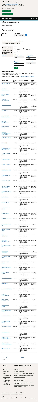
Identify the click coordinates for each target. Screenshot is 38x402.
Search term (4, 33)
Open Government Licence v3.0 (20, 397)
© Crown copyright (32, 398)
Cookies (11, 392)
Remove (4, 55)
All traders (19, 49)
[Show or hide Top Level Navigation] (33, 18)
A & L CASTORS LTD (6, 83)
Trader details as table (7, 41)
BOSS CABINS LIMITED (6, 137)
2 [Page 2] (6, 357)
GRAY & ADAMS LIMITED (6, 218)
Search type (17, 33)
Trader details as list (18, 41)
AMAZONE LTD (5, 110)
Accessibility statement (22, 392)
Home (3, 25)
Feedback (20, 394)
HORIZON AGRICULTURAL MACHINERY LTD (5, 236)
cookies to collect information (11, 4)
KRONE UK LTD (5, 283)
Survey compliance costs (19, 377)
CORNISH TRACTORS (6, 164)
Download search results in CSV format (11, 43)
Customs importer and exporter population (23, 375)
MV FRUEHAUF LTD (5, 332)
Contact (15, 392)
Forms (4, 373)
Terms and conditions (6, 394)
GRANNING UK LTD (5, 213)
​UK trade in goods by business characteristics (24, 373)
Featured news (6, 369)
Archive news (6, 371)
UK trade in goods (18, 369)
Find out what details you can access (27, 76)
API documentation (14, 394)
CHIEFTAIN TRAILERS (6, 159)
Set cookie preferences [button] (7, 13)
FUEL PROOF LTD (5, 202)
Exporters (19, 51)
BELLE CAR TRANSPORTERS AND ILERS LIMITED (6, 133)
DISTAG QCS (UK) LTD (6, 180)
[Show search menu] (36, 18)
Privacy (7, 392)
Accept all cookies (6, 10)
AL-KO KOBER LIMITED (6, 105)
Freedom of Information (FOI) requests (7, 384)
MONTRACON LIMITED (6, 326)
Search (6, 25)
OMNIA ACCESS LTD (6, 348)
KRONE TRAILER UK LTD (6, 278)
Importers (28, 49)
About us (3, 392)
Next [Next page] (22, 357)
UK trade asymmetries (19, 371)
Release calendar (7, 375)
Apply (16, 67)
